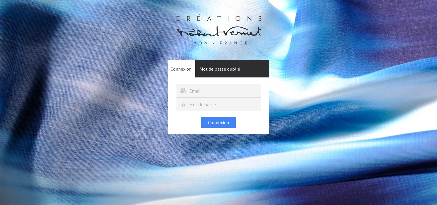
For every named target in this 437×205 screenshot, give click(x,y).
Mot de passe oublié (219, 69)
